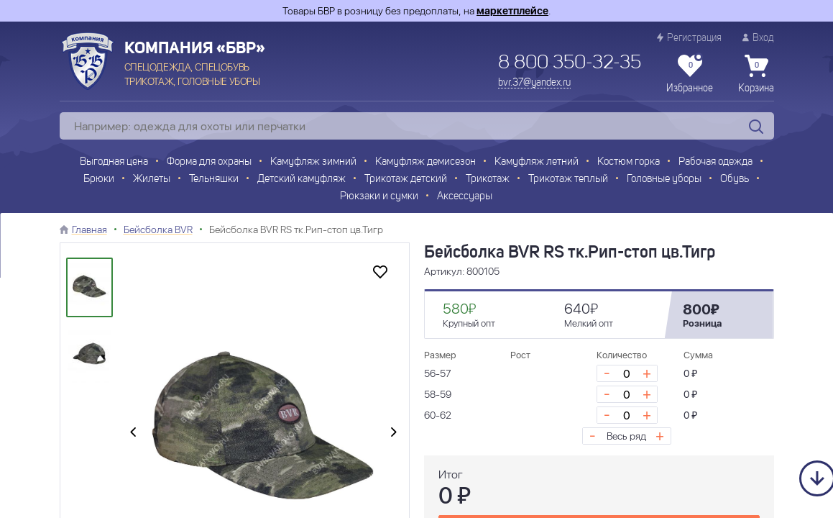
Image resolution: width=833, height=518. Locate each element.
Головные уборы (664, 179)
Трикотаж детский (405, 179)
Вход (758, 37)
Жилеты (151, 179)
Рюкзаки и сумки (379, 196)
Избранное (689, 74)
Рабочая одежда (715, 162)
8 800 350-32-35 (569, 63)
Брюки (98, 179)
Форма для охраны (209, 162)
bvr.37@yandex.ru (534, 83)
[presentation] (133, 432)
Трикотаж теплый (568, 179)
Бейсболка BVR (158, 229)
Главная (89, 229)
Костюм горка (628, 162)
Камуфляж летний (536, 162)
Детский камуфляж (301, 179)
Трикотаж (488, 179)
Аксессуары (464, 196)
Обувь (734, 179)
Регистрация (689, 37)
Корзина (756, 74)
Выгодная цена (114, 162)
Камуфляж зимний (313, 162)
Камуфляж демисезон (425, 162)
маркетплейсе (512, 11)
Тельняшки (214, 179)
